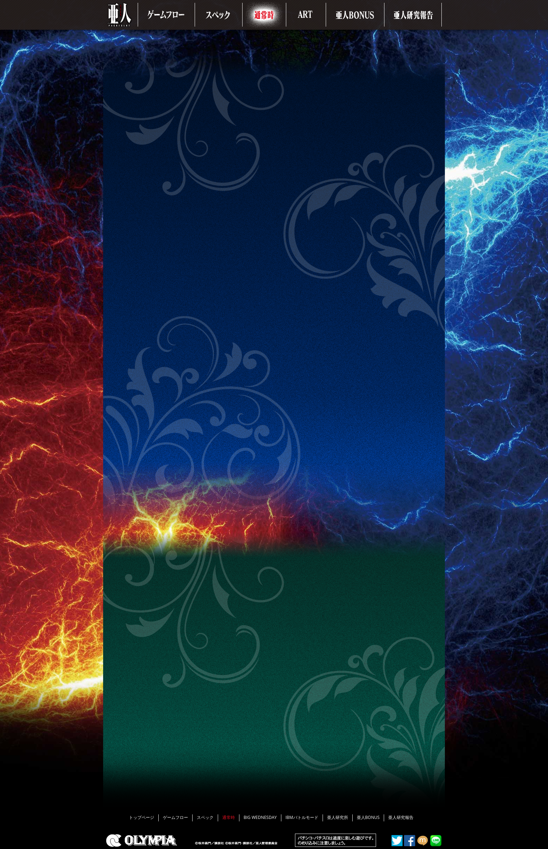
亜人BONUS (368, 817)
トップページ (141, 817)
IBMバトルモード (302, 817)
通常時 (228, 817)
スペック (205, 817)
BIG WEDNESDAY (260, 817)
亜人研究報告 (400, 817)
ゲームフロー (175, 817)
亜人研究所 (337, 817)
